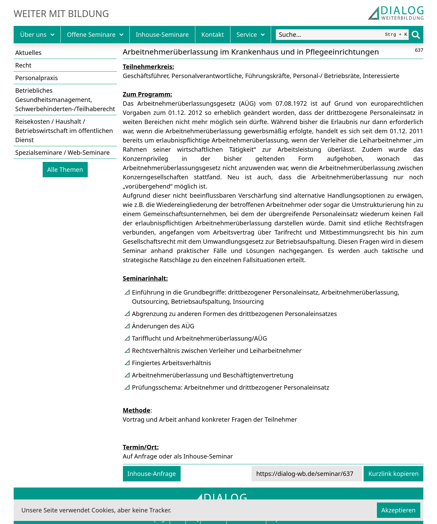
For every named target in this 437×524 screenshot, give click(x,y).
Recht (23, 65)
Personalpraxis (36, 78)
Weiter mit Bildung (61, 14)
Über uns (37, 34)
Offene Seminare (95, 34)
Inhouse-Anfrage (151, 473)
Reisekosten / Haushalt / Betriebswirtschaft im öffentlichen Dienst (64, 130)
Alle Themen (65, 169)
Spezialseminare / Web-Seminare (62, 152)
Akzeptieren (398, 510)
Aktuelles (28, 52)
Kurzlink (393, 473)
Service (251, 34)
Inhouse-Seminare (162, 34)
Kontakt (212, 34)
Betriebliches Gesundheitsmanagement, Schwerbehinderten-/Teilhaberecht (65, 99)
